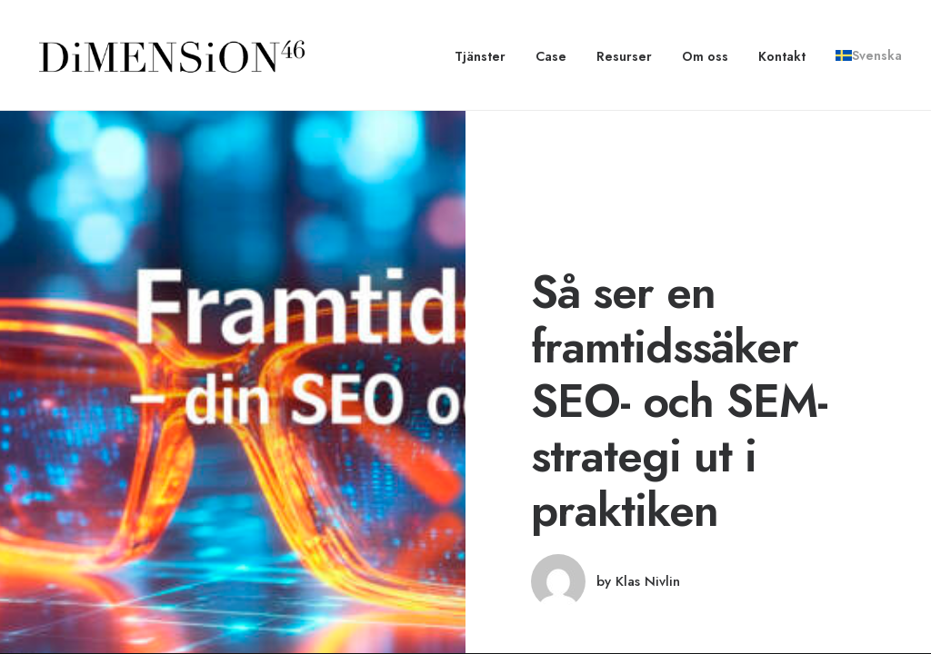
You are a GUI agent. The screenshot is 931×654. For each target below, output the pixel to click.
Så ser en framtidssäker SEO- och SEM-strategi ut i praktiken (679, 401)
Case (551, 56)
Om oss (705, 56)
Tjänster (480, 56)
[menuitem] (486, 56)
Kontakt (782, 56)
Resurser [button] (624, 56)
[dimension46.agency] (169, 55)
